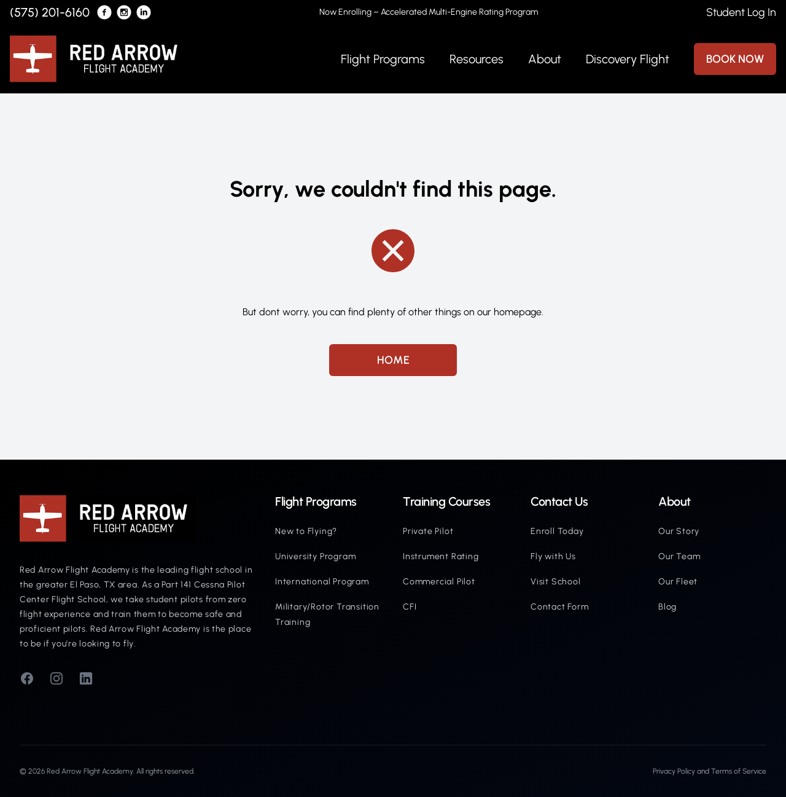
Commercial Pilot (439, 581)
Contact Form (560, 607)
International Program (322, 581)
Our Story (678, 531)
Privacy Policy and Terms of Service (709, 771)
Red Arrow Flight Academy (90, 771)
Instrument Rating (441, 556)
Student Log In (741, 12)
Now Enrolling (428, 12)
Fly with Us (553, 556)
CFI (409, 607)
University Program (315, 556)
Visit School (556, 581)
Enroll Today (557, 531)
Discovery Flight (627, 59)
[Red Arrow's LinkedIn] (143, 12)
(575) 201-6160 (50, 12)
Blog (667, 607)
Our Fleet (678, 581)
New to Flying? (306, 531)
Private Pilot (428, 531)
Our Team (679, 556)
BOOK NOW (735, 59)
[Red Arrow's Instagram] (124, 12)
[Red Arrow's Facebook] (104, 12)
